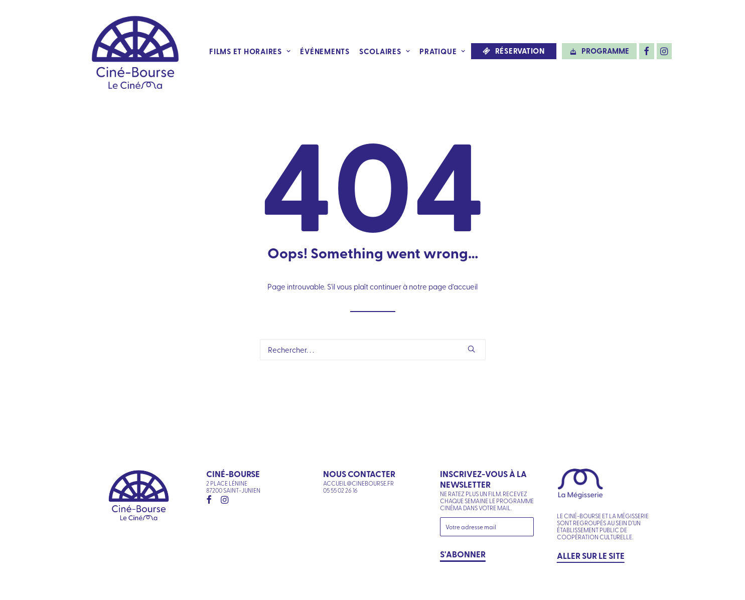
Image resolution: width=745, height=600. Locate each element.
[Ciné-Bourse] (135, 51)
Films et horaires (249, 51)
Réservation (520, 51)
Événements (325, 51)
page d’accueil (453, 286)
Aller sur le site (591, 555)
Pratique (442, 51)
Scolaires (384, 51)
